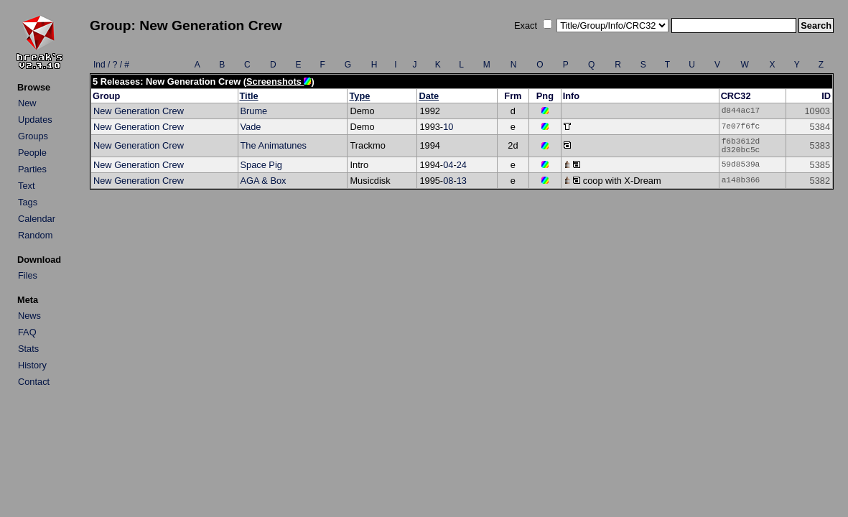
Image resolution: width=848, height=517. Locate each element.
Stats (28, 348)
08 (448, 180)
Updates (35, 119)
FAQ (27, 332)
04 (448, 164)
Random (35, 235)
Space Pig (261, 164)
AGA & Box (263, 180)
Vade (251, 126)
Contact (34, 381)
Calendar (36, 218)
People (32, 152)
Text (26, 185)
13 (462, 180)
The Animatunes (274, 145)
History (32, 365)
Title (249, 95)
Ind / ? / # (111, 65)
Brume (254, 111)
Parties (32, 169)
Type (359, 95)
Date (429, 95)
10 (448, 126)
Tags (27, 202)
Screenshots (278, 81)
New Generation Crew (138, 111)
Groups (33, 136)
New (27, 103)
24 (462, 164)
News (29, 315)
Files (27, 275)
